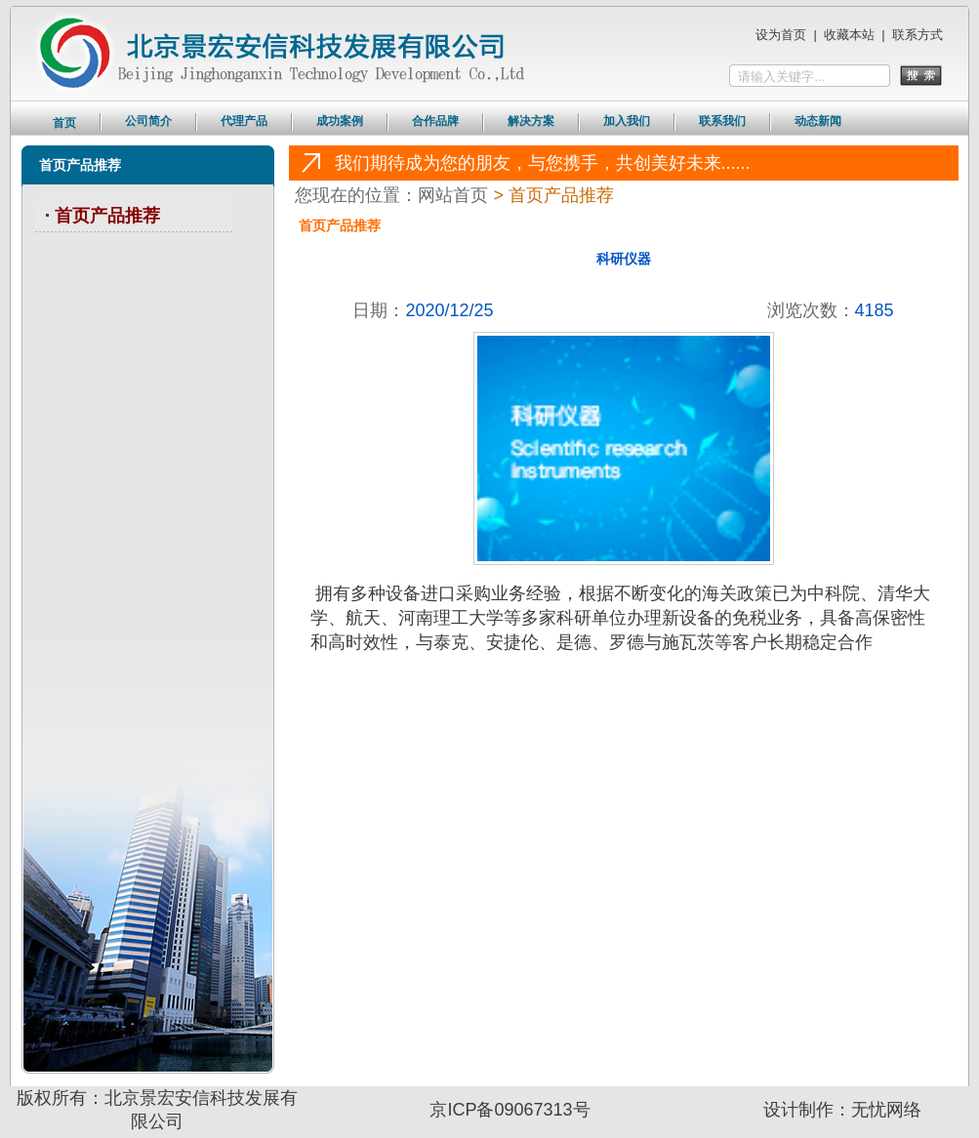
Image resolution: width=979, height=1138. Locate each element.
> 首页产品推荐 (553, 195)
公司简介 (148, 121)
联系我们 (722, 121)
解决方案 (531, 121)
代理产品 (244, 121)
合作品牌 (435, 121)
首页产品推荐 (107, 215)
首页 (64, 123)
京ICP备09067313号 (509, 1109)
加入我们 (626, 121)
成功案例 (339, 121)
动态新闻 (818, 121)
